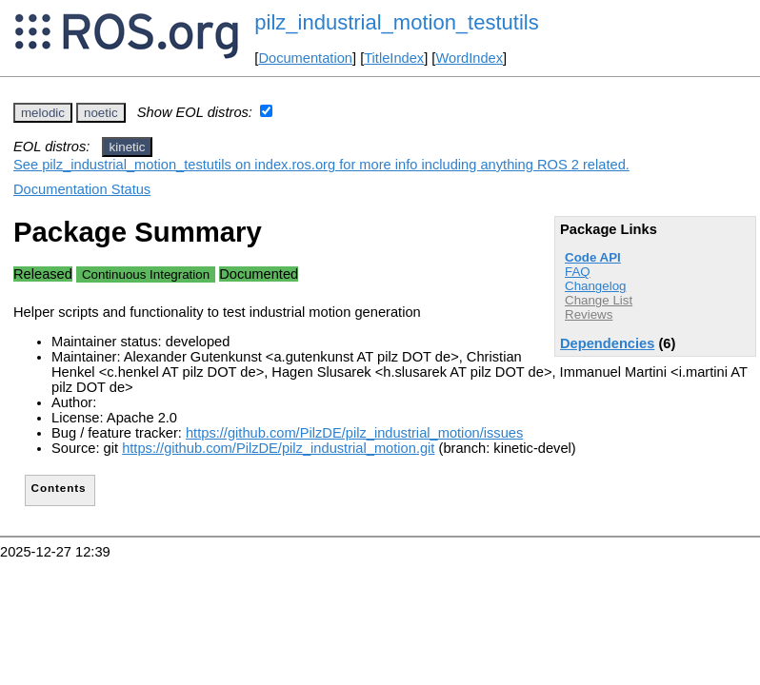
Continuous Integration (146, 274)
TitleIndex (394, 58)
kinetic (128, 147)
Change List (598, 300)
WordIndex (469, 58)
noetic (101, 113)
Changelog (595, 286)
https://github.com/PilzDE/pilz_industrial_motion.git (278, 448)
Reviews (588, 314)
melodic (43, 113)
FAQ (577, 271)
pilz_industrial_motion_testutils (396, 22)
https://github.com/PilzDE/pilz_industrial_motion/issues (354, 432)
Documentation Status (81, 189)
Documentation (305, 58)
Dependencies (607, 343)
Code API (593, 257)
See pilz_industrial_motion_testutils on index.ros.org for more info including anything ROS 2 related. (321, 164)
